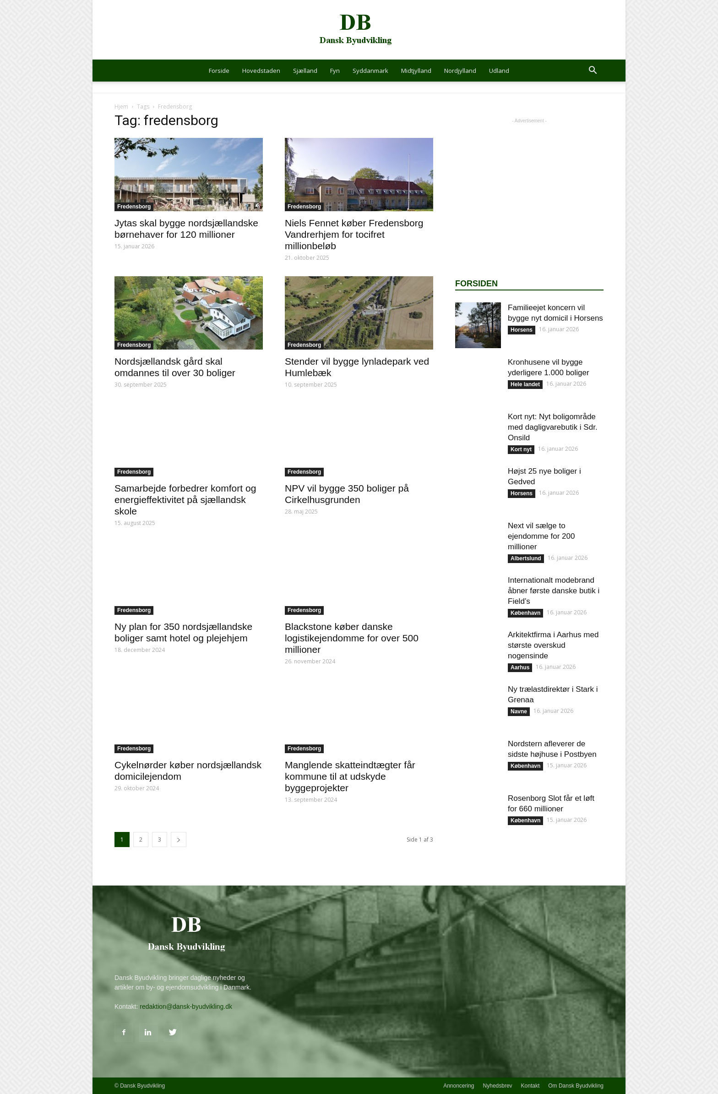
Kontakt (530, 1086)
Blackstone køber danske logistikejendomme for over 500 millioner (352, 638)
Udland (499, 70)
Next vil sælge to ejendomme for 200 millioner (541, 536)
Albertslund (526, 558)
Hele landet (525, 384)
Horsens (522, 330)
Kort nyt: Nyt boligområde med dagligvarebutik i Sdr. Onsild (553, 427)
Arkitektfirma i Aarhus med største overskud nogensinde (553, 645)
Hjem (121, 106)
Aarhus (520, 667)
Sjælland (305, 70)
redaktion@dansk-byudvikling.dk (186, 1006)
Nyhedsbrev (497, 1086)
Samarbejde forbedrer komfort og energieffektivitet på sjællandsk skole (185, 499)
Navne (519, 711)
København (525, 613)
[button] (593, 71)
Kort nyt (521, 449)
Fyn (335, 70)
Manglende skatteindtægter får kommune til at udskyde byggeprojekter (350, 776)
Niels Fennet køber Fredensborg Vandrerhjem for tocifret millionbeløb (354, 234)
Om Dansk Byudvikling (576, 1086)
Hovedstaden (261, 70)
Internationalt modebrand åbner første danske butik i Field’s (553, 591)
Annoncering (458, 1086)
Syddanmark (370, 70)
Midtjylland (416, 70)
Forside (219, 70)
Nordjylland (460, 70)
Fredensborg (134, 206)
